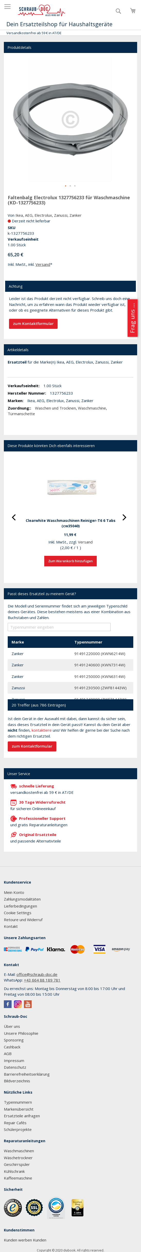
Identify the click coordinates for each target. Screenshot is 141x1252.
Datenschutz (15, 1067)
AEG (28, 215)
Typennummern (18, 1102)
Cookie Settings (17, 912)
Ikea (19, 215)
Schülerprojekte (18, 1129)
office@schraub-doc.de (36, 974)
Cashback (12, 1046)
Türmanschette (21, 413)
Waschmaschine (92, 408)
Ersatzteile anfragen (22, 1115)
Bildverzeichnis (17, 1080)
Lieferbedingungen (20, 906)
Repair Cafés (15, 1122)
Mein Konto (14, 892)
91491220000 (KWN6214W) (99, 653)
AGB (8, 1053)
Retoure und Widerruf (23, 919)
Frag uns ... (132, 318)
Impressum (14, 1060)
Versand (43, 264)
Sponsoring (14, 1039)
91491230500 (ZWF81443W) (100, 687)
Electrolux (43, 215)
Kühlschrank (14, 1171)
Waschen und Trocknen (55, 408)
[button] (18, 119)
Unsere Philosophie (21, 1033)
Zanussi (60, 215)
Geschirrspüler (17, 1164)
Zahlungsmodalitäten (22, 899)
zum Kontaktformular (33, 323)
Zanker (75, 215)
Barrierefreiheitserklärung (27, 1074)
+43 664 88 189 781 (42, 980)
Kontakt (11, 926)
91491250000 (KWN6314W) (99, 676)
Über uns (12, 1026)
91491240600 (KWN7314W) (99, 664)
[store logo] (41, 10)
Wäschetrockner (18, 1157)
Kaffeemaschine (18, 1178)
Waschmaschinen (19, 1150)
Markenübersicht (18, 1109)
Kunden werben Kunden (25, 1239)
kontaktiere (42, 730)
